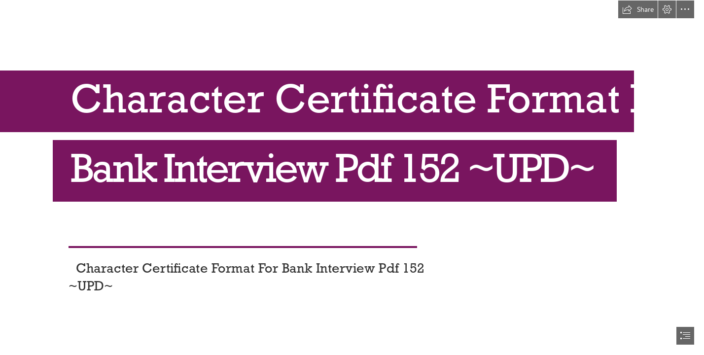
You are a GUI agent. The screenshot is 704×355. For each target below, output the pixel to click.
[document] (352, 177)
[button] (638, 9)
